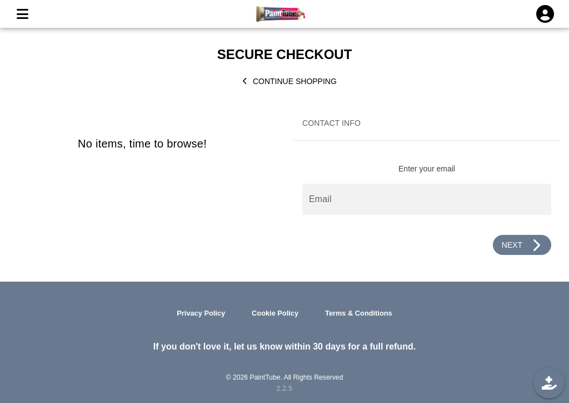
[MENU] (22, 14)
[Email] (427, 199)
